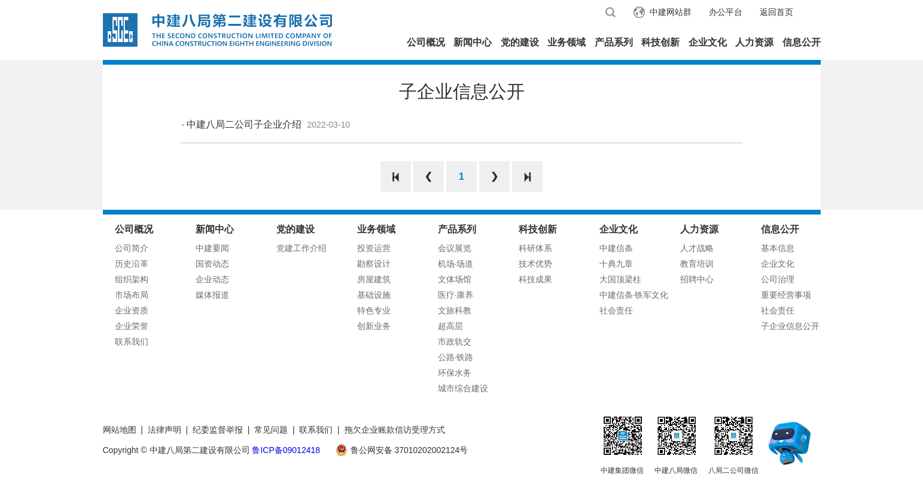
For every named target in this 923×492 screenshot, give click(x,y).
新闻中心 (472, 42)
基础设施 (374, 295)
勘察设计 (374, 263)
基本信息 (777, 248)
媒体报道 (212, 295)
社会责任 (616, 310)
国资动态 (212, 263)
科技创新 (660, 42)
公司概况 (426, 42)
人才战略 (697, 248)
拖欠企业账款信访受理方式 (395, 429)
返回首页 (776, 12)
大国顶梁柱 (620, 279)
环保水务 (454, 373)
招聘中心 (697, 279)
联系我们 (131, 341)
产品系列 (614, 42)
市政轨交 (454, 341)
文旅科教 (454, 310)
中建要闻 (212, 248)
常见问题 (271, 429)
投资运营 (374, 248)
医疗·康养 (456, 295)
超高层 (450, 326)
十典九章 (616, 263)
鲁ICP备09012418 (286, 450)
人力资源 (754, 42)
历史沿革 (131, 263)
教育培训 (697, 263)
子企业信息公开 (790, 326)
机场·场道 (456, 263)
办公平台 (725, 12)
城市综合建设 (463, 388)
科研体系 (535, 248)
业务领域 (566, 42)
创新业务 (374, 326)
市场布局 (131, 295)
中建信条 (616, 248)
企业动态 (212, 279)
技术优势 (535, 263)
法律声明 (164, 429)
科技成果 (535, 279)
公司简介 (131, 248)
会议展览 (454, 248)
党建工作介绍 (301, 248)
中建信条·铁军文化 (634, 295)
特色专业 (374, 310)
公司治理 (777, 279)
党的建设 (520, 42)
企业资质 (131, 310)
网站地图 (119, 429)
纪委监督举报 (218, 429)
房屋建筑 (374, 279)
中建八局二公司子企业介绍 (244, 124)
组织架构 (131, 279)
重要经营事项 (786, 295)
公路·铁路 (456, 357)
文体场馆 (454, 279)
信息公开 (801, 42)
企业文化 (708, 42)
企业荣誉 (131, 326)
